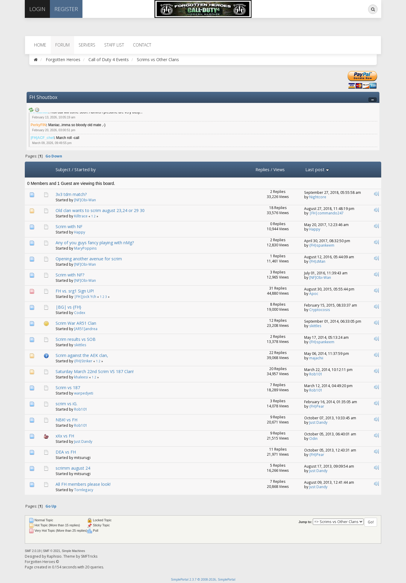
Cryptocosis (319, 309)
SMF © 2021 (51, 551)
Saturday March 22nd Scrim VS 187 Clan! (95, 371)
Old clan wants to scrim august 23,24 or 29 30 (100, 210)
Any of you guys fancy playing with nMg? (95, 242)
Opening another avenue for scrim (89, 259)
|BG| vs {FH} (68, 307)
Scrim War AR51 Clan (76, 323)
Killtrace (81, 216)
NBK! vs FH (66, 420)
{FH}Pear (316, 406)
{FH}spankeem (321, 245)
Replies (262, 169)
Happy (79, 232)
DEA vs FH (66, 452)
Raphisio (54, 556)
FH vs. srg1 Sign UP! (75, 291)
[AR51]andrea (85, 328)
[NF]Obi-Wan (85, 199)
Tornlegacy (83, 489)
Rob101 (315, 374)
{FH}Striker (83, 360)
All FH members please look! (83, 484)
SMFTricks (89, 556)
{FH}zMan (317, 261)
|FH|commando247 (326, 213)
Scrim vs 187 (68, 387)
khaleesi (81, 377)
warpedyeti (83, 393)
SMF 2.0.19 (33, 551)
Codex (79, 312)
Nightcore (317, 196)
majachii (316, 357)
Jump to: (305, 522)
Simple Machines (73, 551)
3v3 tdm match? (71, 194)
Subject (63, 169)
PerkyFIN (38, 125)
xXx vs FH (65, 436)
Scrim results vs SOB (76, 339)
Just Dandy (318, 422)
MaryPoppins (85, 248)
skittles (315, 325)
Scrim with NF (69, 226)
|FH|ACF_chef (42, 138)
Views (279, 169)
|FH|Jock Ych (85, 296)
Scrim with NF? (70, 275)
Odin (313, 438)
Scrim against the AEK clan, (82, 355)
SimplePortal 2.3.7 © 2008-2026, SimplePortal (203, 579)
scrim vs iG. (66, 403)
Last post (317, 169)
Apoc (313, 293)
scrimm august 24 (73, 468)
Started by (85, 169)
